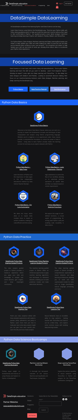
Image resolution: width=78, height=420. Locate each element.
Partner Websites (10, 402)
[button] (57, 6)
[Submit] (43, 410)
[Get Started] (68, 3)
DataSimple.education (16, 396)
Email (40, 399)
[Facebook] (66, 399)
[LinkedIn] (63, 399)
